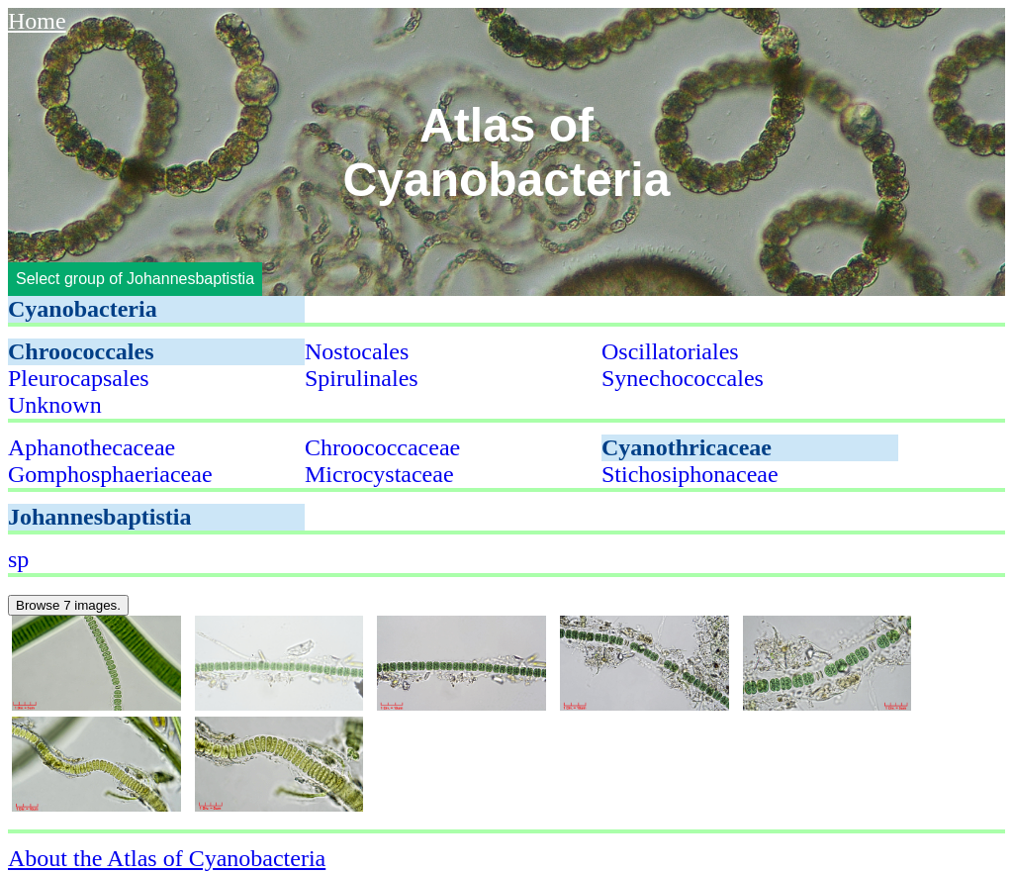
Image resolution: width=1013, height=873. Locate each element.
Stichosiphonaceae (690, 474)
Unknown (55, 405)
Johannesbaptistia (99, 517)
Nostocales (357, 351)
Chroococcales (81, 351)
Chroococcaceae (382, 447)
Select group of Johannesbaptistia (135, 278)
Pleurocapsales (78, 378)
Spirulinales (361, 378)
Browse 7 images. (68, 605)
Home (37, 21)
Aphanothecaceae (91, 447)
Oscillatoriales (670, 351)
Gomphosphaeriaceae (110, 474)
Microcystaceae (379, 474)
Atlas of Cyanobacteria (507, 152)
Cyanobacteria (82, 309)
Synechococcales (682, 378)
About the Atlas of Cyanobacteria (166, 858)
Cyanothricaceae (686, 447)
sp (18, 559)
